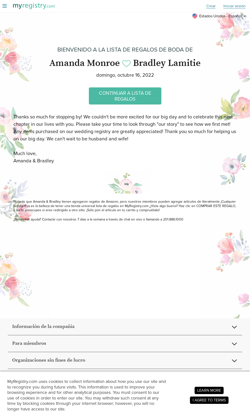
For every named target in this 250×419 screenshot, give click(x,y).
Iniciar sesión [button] (234, 6)
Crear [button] (211, 6)
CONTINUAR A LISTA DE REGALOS (125, 96)
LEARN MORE (209, 390)
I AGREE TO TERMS (209, 400)
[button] (219, 16)
